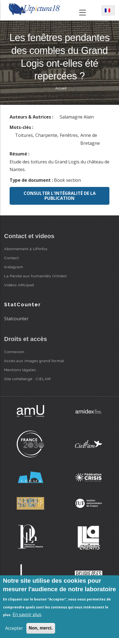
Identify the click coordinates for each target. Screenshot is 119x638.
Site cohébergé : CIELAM (27, 379)
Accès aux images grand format (34, 361)
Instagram (13, 267)
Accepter (14, 628)
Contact (11, 258)
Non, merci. (41, 628)
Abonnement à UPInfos (25, 249)
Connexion (14, 352)
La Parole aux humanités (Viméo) (35, 276)
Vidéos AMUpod (19, 285)
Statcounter (16, 319)
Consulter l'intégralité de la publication (60, 195)
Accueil (60, 88)
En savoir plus (27, 614)
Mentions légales (20, 370)
